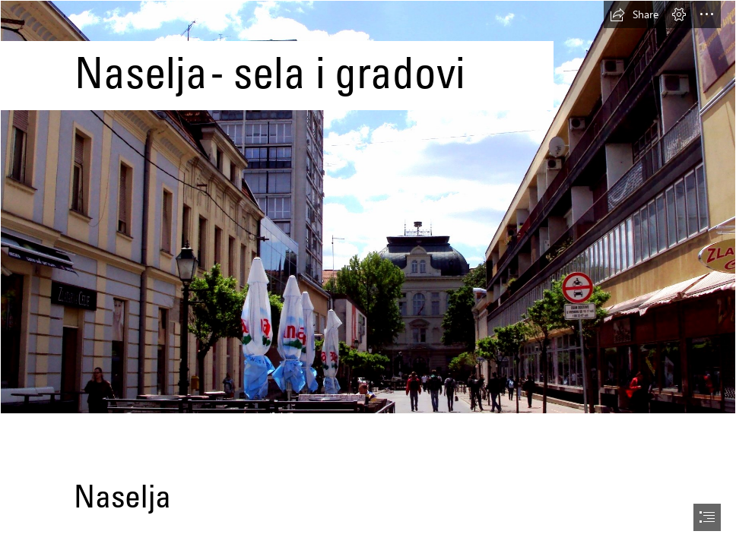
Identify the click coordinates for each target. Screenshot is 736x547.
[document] (368, 273)
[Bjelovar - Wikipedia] (368, 207)
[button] (634, 14)
